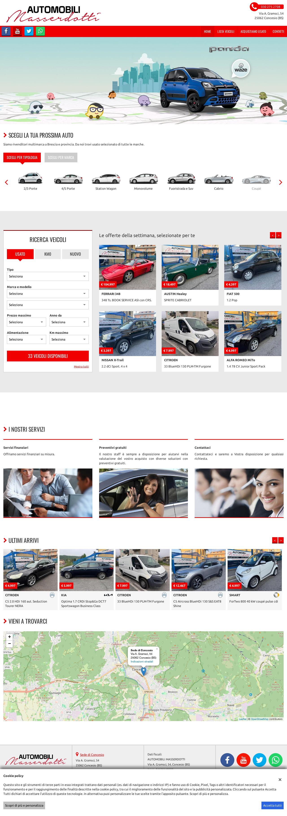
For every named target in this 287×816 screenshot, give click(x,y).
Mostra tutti (81, 366)
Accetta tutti (272, 805)
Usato (20, 254)
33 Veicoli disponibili (48, 355)
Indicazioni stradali (142, 661)
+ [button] (9, 637)
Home (207, 31)
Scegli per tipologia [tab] (22, 157)
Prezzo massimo (19, 315)
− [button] (9, 644)
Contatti (278, 31)
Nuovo (75, 254)
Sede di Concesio (92, 755)
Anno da (56, 315)
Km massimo (59, 332)
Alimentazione (17, 332)
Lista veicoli (225, 31)
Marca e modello (19, 287)
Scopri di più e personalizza (24, 805)
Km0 (47, 254)
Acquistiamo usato (253, 31)
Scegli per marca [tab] (61, 157)
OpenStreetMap (260, 719)
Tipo (10, 269)
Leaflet (242, 719)
